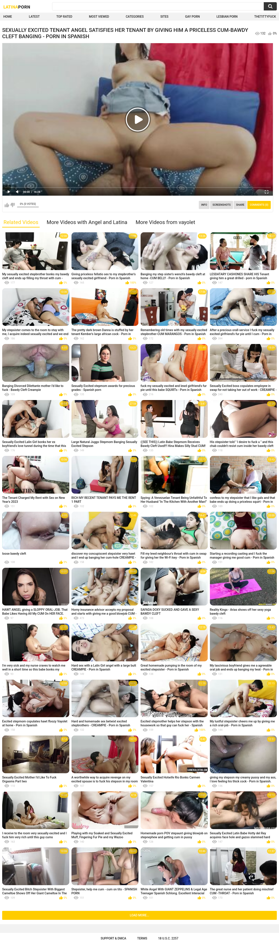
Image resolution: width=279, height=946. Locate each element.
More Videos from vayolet (165, 222)
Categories (135, 16)
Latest (34, 16)
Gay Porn (192, 16)
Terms (142, 938)
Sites (164, 16)
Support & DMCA (113, 938)
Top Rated (64, 16)
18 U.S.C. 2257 (168, 938)
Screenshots (222, 204)
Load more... (139, 915)
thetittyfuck (265, 16)
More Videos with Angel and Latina (87, 222)
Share (240, 204)
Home (7, 16)
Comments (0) (259, 204)
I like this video (7, 205)
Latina (16, 7)
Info (204, 204)
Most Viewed (99, 16)
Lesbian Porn (227, 16)
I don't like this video (12, 205)
